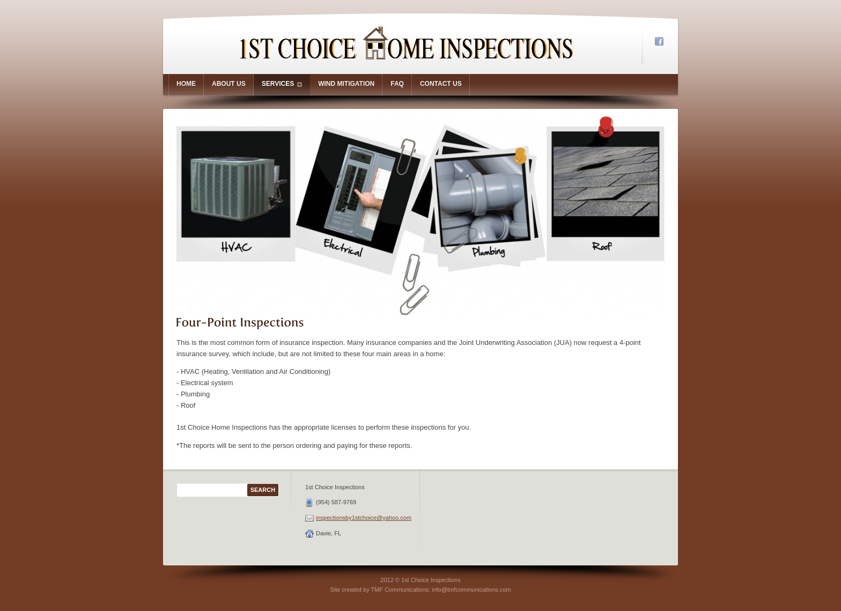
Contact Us (441, 83)
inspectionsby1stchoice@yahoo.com (363, 517)
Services (282, 84)
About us (229, 83)
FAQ (397, 83)
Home (186, 83)
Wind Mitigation (346, 83)
